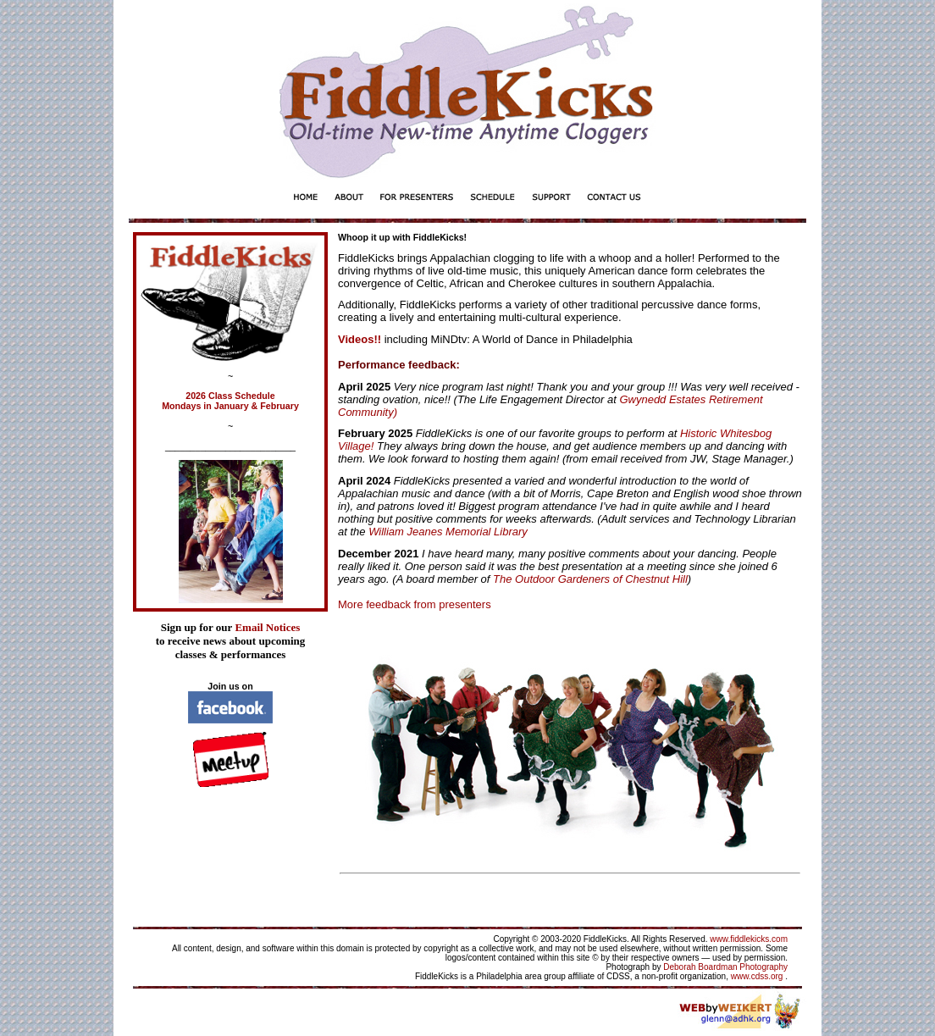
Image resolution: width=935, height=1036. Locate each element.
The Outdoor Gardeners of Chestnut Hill (590, 579)
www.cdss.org (757, 976)
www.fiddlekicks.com (749, 939)
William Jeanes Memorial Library (447, 531)
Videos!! (359, 339)
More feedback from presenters (414, 604)
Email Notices (267, 627)
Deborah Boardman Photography (725, 967)
